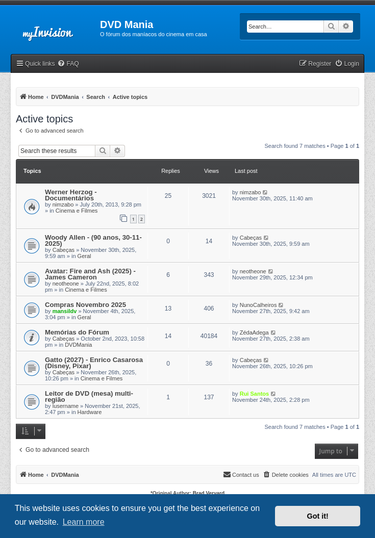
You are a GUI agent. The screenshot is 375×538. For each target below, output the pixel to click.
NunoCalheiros (258, 305)
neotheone (66, 283)
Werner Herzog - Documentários (71, 195)
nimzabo (63, 204)
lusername (66, 406)
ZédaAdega (254, 332)
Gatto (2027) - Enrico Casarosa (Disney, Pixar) (94, 363)
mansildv (65, 311)
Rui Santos (254, 394)
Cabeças (63, 250)
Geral (84, 256)
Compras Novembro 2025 (85, 305)
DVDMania (78, 345)
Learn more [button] (84, 522)
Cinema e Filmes (77, 211)
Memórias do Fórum (77, 332)
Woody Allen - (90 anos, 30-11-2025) (93, 240)
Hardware (90, 412)
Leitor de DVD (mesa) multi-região (89, 396)
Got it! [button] (318, 516)
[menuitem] (68, 64)
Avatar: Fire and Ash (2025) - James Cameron (90, 274)
